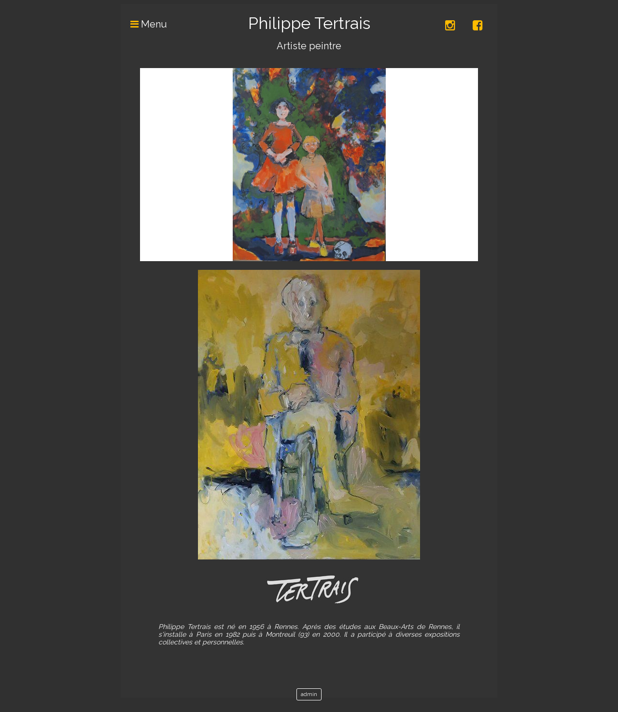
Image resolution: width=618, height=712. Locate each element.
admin (309, 694)
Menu (144, 24)
